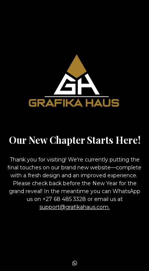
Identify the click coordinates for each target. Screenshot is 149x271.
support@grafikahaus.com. (74, 207)
